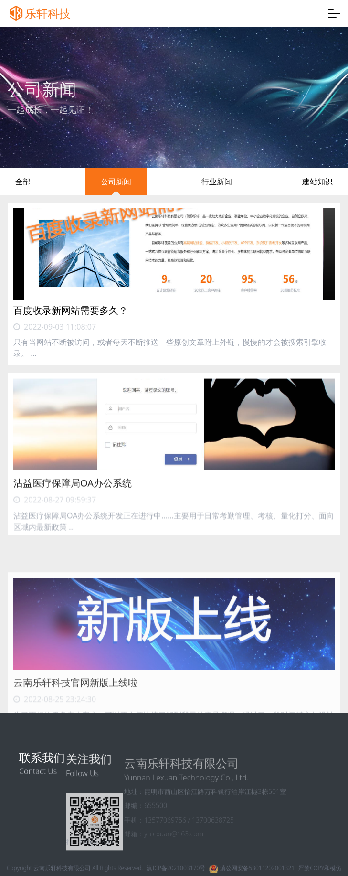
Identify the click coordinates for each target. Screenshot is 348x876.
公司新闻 (116, 181)
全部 (23, 181)
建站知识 (317, 181)
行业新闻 (216, 181)
